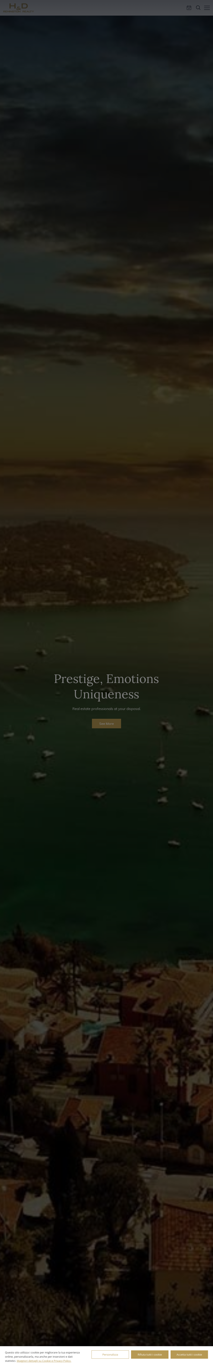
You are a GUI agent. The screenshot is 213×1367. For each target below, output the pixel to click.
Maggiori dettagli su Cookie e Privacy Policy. (44, 1361)
